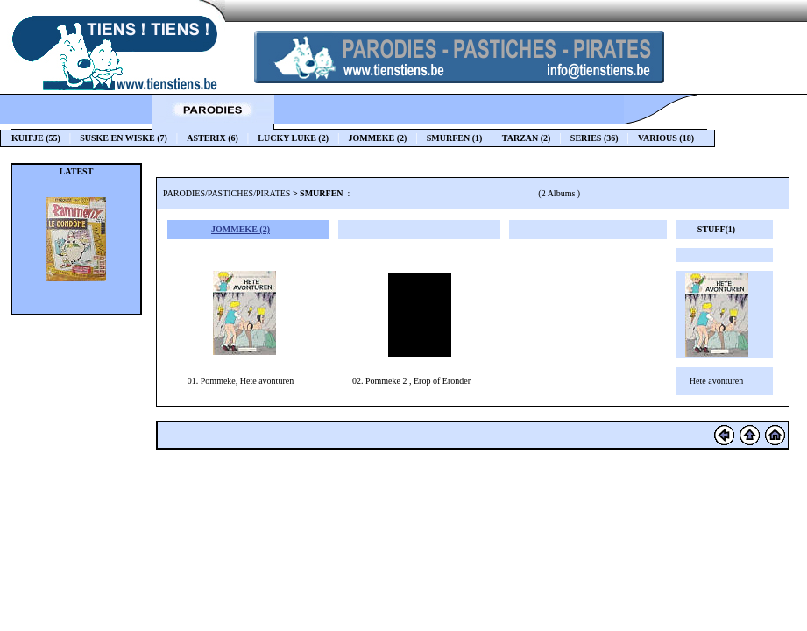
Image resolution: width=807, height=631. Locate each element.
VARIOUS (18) (669, 138)
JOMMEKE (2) (377, 138)
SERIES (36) (594, 138)
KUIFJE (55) (35, 138)
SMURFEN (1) (455, 138)
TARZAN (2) (526, 138)
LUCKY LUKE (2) (293, 138)
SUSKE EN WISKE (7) (123, 138)
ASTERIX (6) (212, 138)
